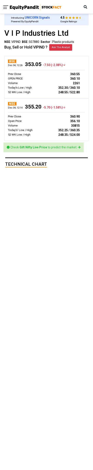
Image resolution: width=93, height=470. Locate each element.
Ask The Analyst (61, 47)
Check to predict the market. (43, 147)
